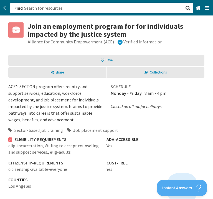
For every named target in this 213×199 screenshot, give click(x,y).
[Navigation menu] (207, 8)
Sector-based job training (35, 130)
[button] (106, 99)
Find (18, 8)
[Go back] (4, 8)
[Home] (198, 8)
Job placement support (92, 130)
